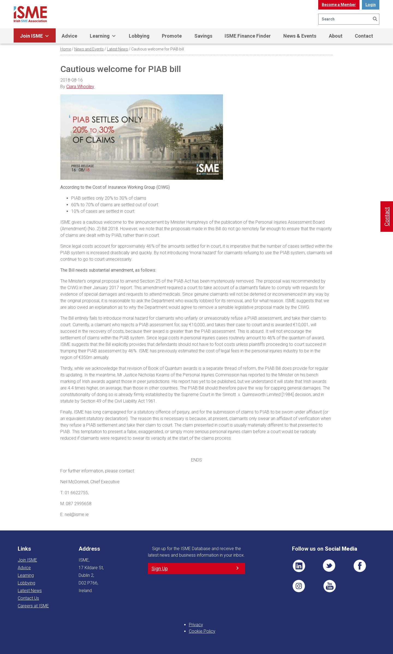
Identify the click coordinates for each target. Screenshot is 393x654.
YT (329, 586)
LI (299, 566)
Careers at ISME (33, 605)
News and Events (89, 49)
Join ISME (34, 36)
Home (65, 49)
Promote (172, 36)
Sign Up (159, 568)
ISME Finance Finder (248, 36)
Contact (364, 36)
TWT (329, 566)
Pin (299, 586)
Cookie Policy (202, 631)
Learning (103, 36)
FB (360, 566)
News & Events (299, 36)
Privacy (196, 624)
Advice (69, 36)
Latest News (117, 49)
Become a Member (339, 4)
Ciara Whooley (80, 86)
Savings (203, 36)
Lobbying (139, 36)
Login (370, 4)
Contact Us (28, 598)
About (336, 36)
